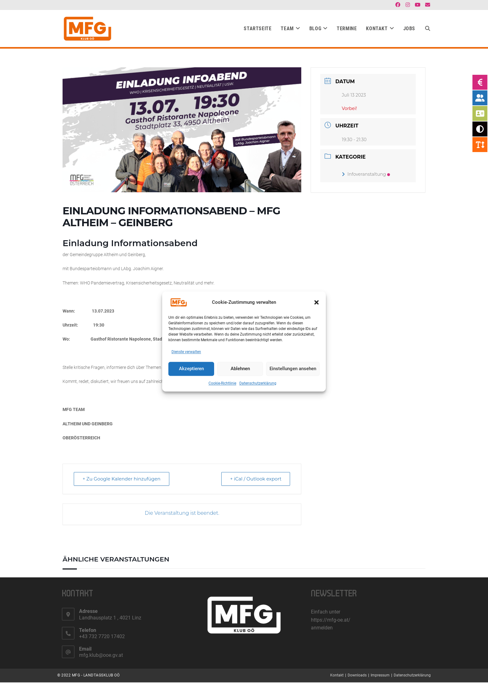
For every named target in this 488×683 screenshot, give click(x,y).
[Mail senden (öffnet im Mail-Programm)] (427, 5)
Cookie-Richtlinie (222, 383)
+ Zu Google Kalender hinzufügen (122, 479)
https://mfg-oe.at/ (330, 620)
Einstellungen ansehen (293, 369)
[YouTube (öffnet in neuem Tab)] (418, 5)
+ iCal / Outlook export (255, 479)
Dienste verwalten (186, 352)
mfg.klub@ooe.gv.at (101, 656)
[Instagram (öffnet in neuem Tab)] (408, 5)
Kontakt (337, 676)
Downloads (357, 676)
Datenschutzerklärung (257, 383)
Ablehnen (240, 369)
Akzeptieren (191, 369)
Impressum (380, 676)
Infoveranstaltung (366, 175)
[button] (316, 302)
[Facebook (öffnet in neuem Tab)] (398, 5)
